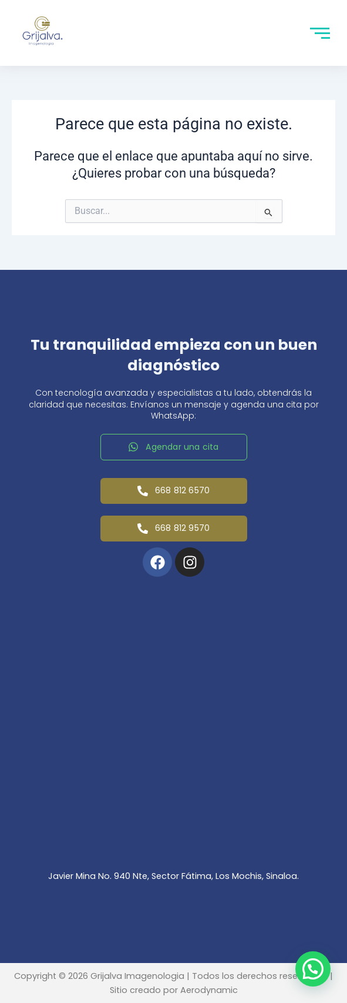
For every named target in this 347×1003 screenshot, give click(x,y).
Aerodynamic (209, 990)
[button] (313, 969)
